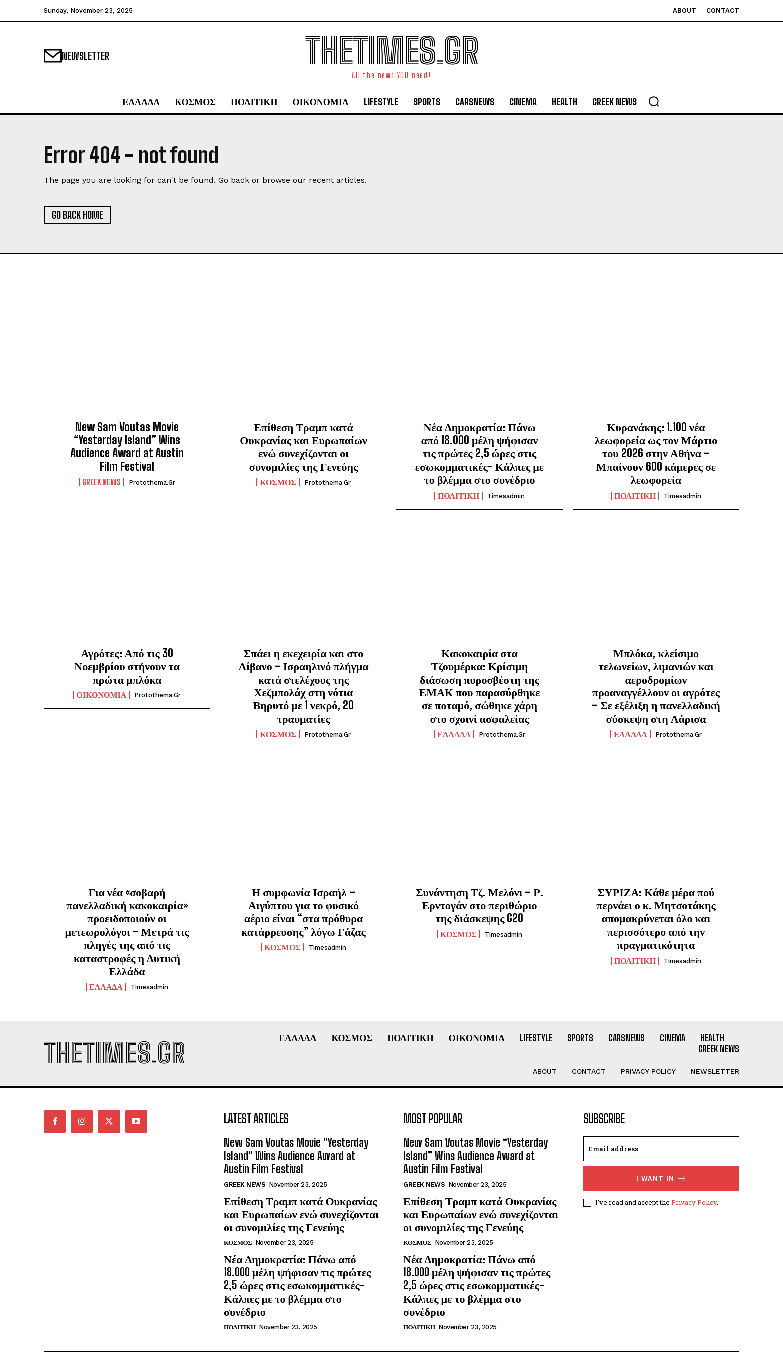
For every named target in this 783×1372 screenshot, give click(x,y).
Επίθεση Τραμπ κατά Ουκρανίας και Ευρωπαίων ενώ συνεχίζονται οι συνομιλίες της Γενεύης (303, 446)
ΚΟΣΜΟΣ (278, 482)
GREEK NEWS (101, 482)
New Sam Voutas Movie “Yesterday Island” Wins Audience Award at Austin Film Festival (127, 446)
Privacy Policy (694, 1202)
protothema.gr (152, 482)
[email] (661, 1148)
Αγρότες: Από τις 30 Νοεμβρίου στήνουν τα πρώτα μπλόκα (126, 666)
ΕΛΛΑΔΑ (454, 734)
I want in (661, 1178)
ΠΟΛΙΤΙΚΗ (458, 496)
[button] (654, 101)
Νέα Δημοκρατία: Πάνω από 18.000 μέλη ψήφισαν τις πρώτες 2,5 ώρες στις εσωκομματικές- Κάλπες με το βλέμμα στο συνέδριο (479, 453)
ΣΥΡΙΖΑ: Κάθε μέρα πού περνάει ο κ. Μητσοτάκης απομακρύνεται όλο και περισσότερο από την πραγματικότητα (656, 918)
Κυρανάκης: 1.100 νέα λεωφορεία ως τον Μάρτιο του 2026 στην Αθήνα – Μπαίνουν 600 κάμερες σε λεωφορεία (656, 453)
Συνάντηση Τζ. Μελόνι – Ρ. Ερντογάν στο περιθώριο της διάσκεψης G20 (479, 905)
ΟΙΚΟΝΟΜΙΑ (102, 695)
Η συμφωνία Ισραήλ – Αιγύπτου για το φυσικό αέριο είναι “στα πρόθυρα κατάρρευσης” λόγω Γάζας (303, 911)
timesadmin (506, 496)
